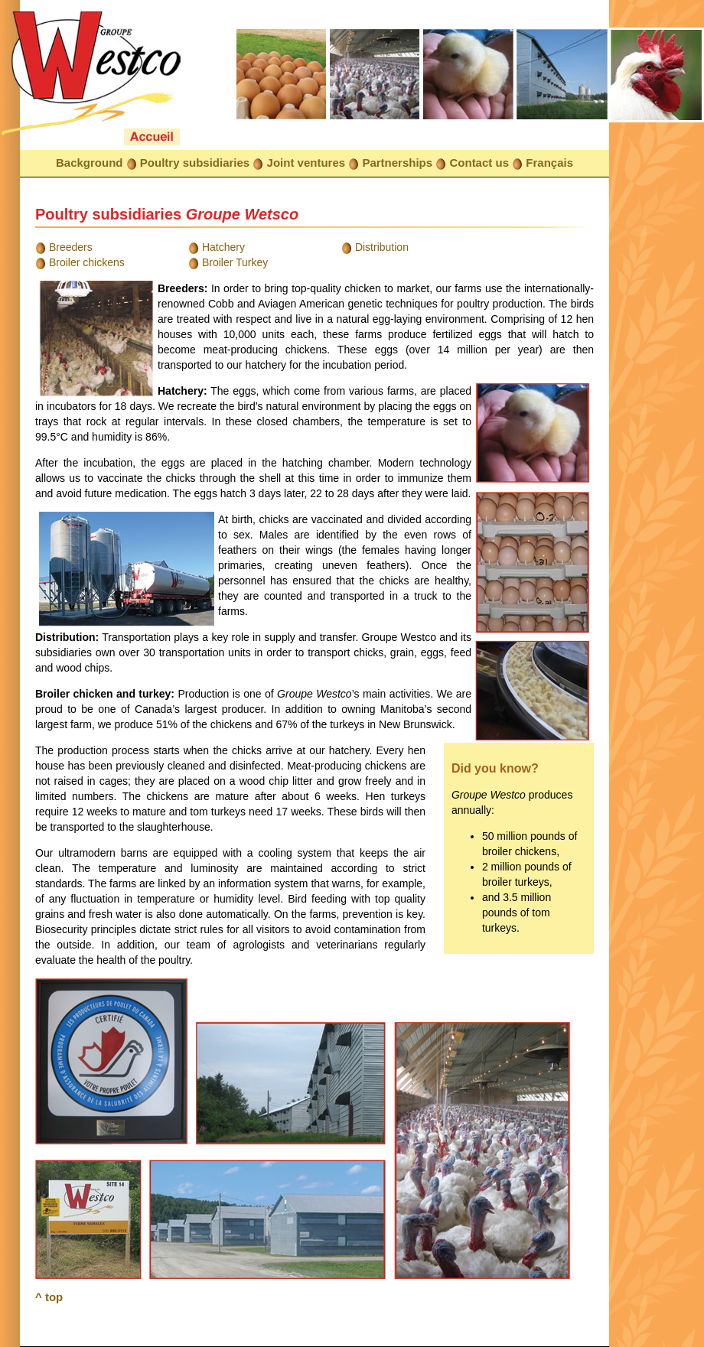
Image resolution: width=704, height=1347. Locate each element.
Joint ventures (306, 162)
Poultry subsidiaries (194, 162)
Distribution (382, 247)
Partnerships (397, 162)
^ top (49, 1296)
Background (89, 162)
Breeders (71, 247)
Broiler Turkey (235, 262)
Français (549, 162)
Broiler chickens (87, 262)
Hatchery (223, 247)
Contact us (479, 162)
